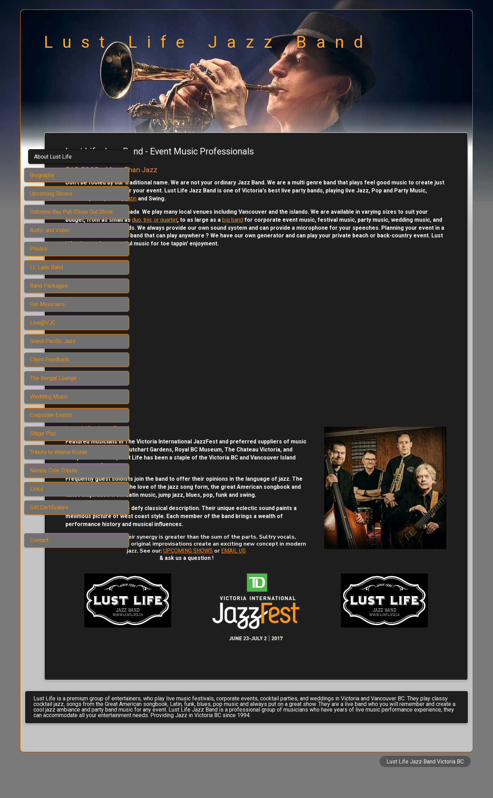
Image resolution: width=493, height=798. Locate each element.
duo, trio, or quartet (316, 219)
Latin (405, 198)
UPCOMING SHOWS (394, 567)
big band (394, 219)
